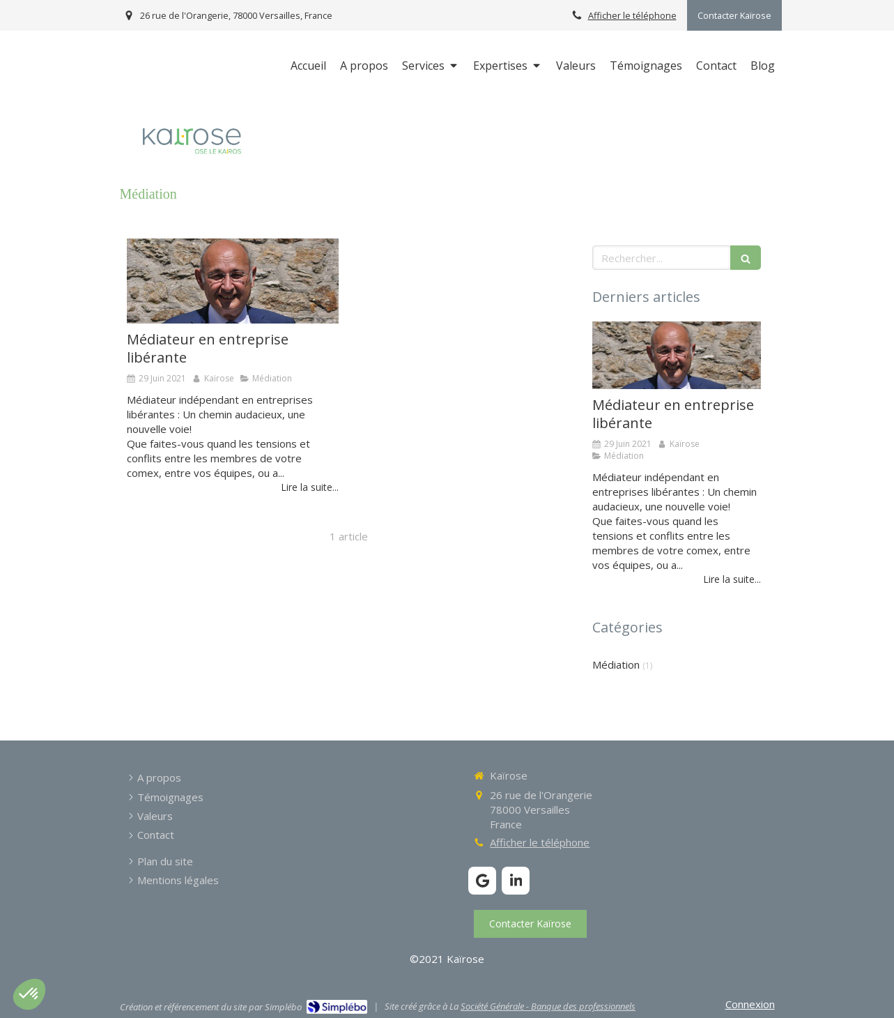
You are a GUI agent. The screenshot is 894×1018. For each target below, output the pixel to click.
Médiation (616, 664)
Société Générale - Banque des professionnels (548, 1006)
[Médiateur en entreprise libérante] (233, 281)
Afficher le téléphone (632, 15)
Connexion (750, 1004)
